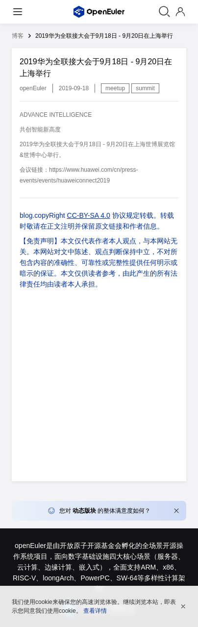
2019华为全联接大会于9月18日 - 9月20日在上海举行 (104, 35)
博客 (18, 35)
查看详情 (95, 610)
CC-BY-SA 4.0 (88, 215)
